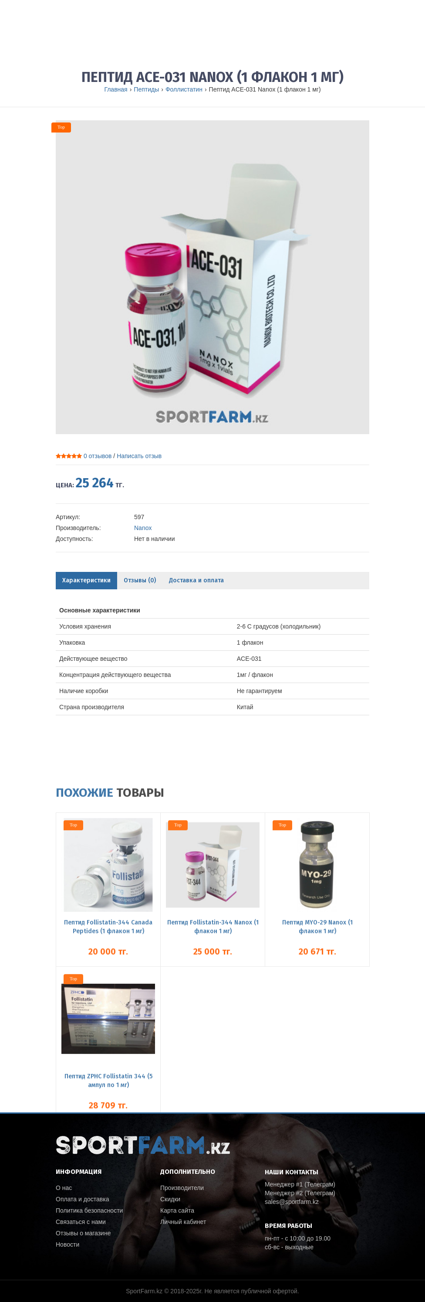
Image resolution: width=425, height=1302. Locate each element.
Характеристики (86, 580)
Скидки (170, 1199)
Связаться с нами (81, 1221)
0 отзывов (98, 455)
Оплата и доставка (82, 1199)
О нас (64, 1187)
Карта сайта (177, 1210)
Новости (67, 1244)
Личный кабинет (183, 1221)
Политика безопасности (89, 1210)
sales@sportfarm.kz (292, 1201)
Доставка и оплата (196, 580)
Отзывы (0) (140, 580)
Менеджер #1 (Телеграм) (300, 1184)
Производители (182, 1187)
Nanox (143, 527)
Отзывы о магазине (83, 1233)
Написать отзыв (139, 455)
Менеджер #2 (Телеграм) (300, 1193)
